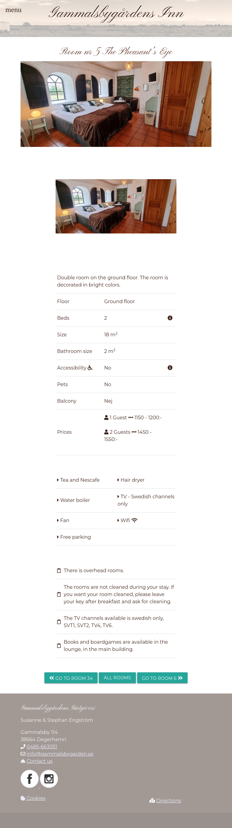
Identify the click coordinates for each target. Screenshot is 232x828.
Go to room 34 (71, 677)
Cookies (33, 798)
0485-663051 (42, 747)
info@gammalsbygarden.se (60, 754)
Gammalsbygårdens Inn (116, 13)
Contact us (40, 761)
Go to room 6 (162, 677)
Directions (168, 801)
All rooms (117, 677)
